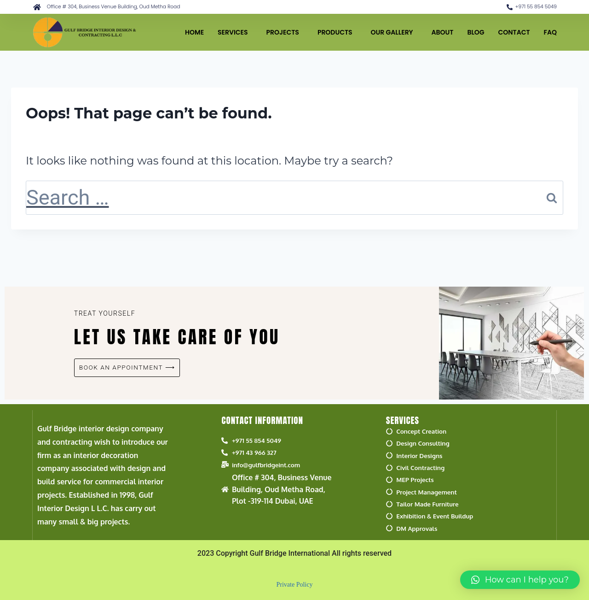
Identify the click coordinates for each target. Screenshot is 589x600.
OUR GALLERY (394, 32)
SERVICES (235, 32)
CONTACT (514, 32)
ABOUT (443, 32)
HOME (194, 32)
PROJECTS (285, 32)
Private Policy (295, 583)
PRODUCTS (337, 32)
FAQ (550, 32)
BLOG (475, 32)
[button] (520, 580)
